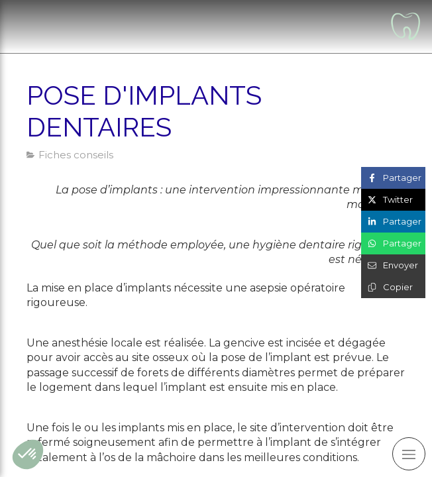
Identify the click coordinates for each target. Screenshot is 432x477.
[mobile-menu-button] (408, 453)
